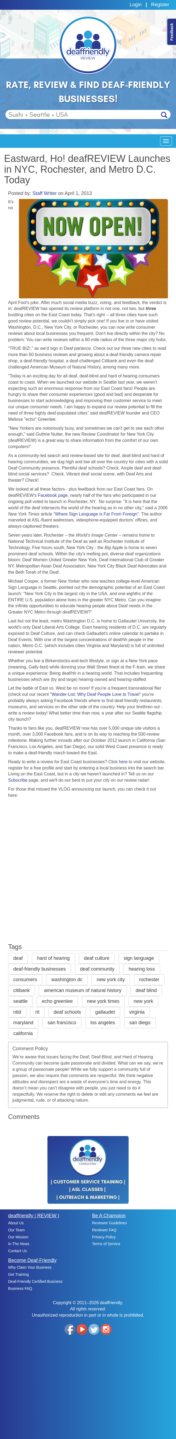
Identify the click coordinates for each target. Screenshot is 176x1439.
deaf (18, 958)
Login (136, 4)
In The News (18, 1244)
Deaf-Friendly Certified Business (35, 1281)
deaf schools (67, 1012)
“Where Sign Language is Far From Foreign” (96, 514)
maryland (23, 1022)
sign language (139, 958)
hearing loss (142, 969)
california (23, 1033)
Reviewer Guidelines (109, 1223)
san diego (140, 1022)
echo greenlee (57, 1001)
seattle (20, 1001)
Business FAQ (20, 1288)
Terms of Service (106, 1244)
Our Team (16, 1230)
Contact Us (17, 1251)
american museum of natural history (82, 990)
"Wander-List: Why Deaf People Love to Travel (94, 694)
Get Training (18, 1274)
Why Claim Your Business (29, 1267)
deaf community (97, 969)
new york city (111, 979)
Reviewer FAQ (104, 1230)
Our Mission (18, 1237)
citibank (21, 990)
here (123, 761)
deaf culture (96, 958)
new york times (103, 1001)
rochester (149, 979)
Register (160, 4)
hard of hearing (53, 958)
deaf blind (146, 990)
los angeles (102, 1022)
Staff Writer (44, 193)
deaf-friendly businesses (39, 969)
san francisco (61, 1022)
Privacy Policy (104, 1237)
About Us (16, 1223)
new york (143, 1001)
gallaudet (105, 1012)
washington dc (66, 979)
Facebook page (53, 495)
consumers (25, 979)
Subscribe (17, 780)
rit (37, 1012)
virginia (137, 1012)
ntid (17, 1012)
